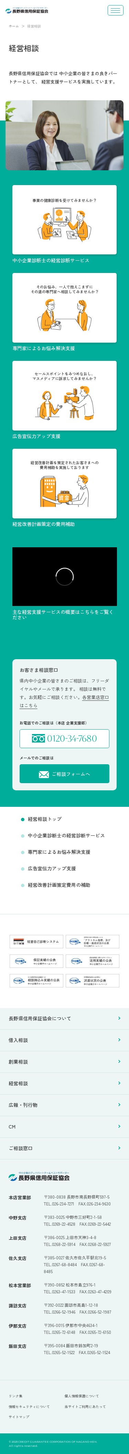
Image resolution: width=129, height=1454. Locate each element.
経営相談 (64, 1083)
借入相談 (64, 1040)
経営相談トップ (45, 818)
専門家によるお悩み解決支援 (59, 851)
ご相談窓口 (64, 1148)
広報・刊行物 (64, 1105)
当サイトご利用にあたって (85, 1406)
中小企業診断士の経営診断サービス (66, 835)
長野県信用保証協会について (64, 1019)
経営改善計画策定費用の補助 (59, 884)
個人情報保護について (82, 1395)
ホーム (14, 25)
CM (64, 1127)
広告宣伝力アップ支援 (52, 868)
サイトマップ (19, 1416)
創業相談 (64, 1062)
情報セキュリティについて (29, 1406)
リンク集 (15, 1395)
